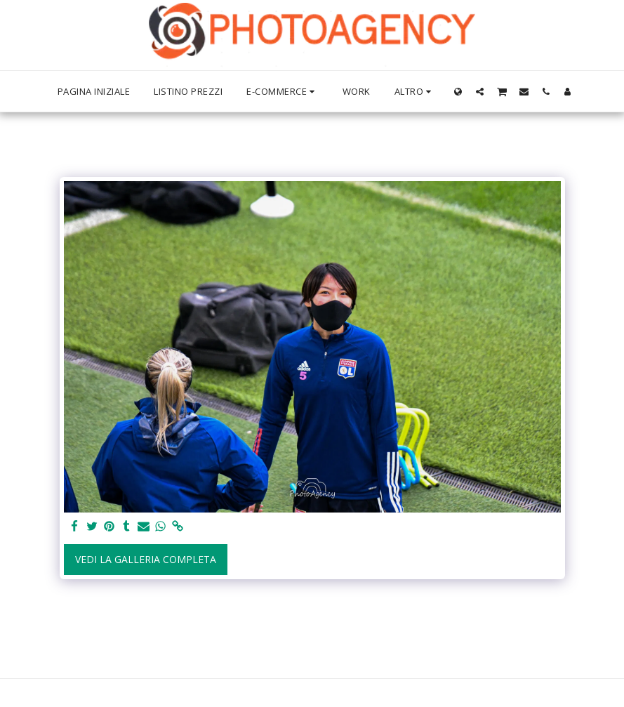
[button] (480, 91)
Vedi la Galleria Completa (145, 559)
